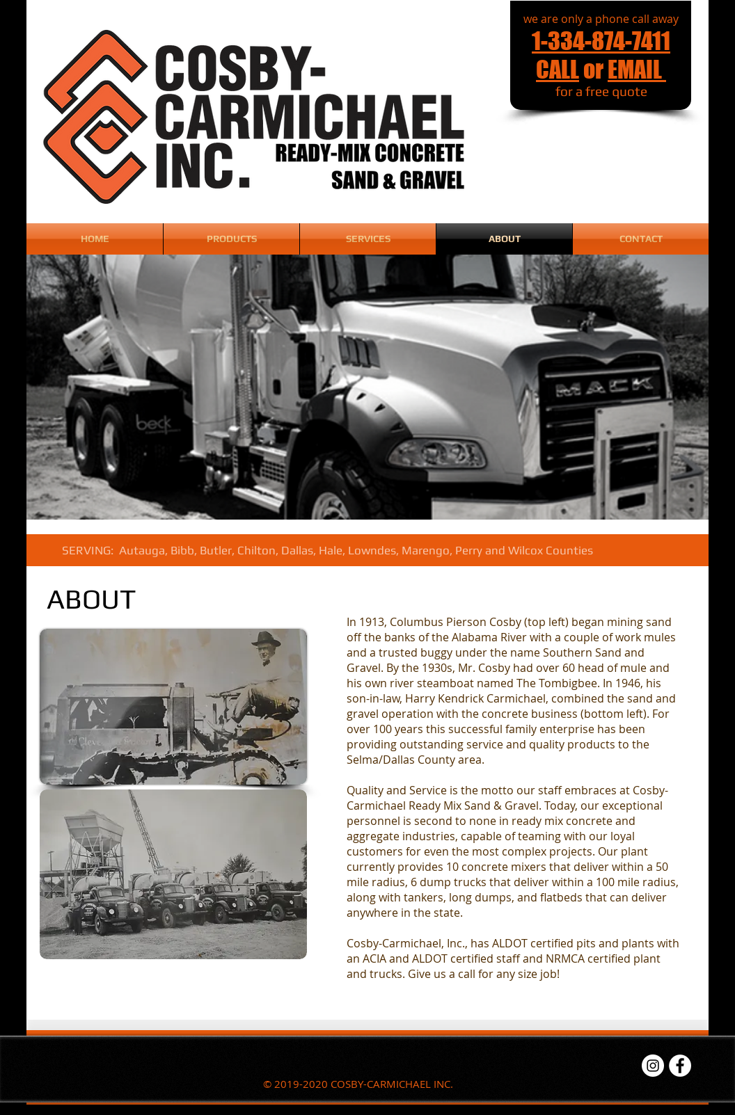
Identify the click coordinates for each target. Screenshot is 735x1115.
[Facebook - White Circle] (680, 1065)
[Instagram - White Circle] (653, 1065)
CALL (557, 69)
